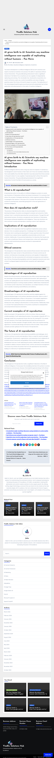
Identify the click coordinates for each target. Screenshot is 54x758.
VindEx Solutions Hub (26, 32)
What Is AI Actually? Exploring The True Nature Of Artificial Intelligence (25, 408)
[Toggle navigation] (4, 30)
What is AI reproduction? (13, 139)
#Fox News (10, 69)
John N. (10, 67)
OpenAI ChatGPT (8, 604)
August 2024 (7, 640)
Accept (27, 382)
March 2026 (7, 615)
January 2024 (8, 662)
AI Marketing (7, 575)
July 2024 (6, 644)
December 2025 (8, 626)
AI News (7, 49)
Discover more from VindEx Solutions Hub (19, 156)
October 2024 (7, 633)
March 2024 (7, 655)
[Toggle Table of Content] (46, 132)
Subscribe (39, 428)
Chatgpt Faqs (7, 590)
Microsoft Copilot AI (9, 601)
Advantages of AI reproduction (14, 146)
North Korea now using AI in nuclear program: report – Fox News (25, 439)
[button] (43, 372)
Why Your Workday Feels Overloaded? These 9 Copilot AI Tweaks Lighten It (14, 697)
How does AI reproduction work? (15, 140)
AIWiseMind (7, 586)
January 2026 (8, 622)
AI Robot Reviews (8, 582)
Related (11, 154)
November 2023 (8, 669)
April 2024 (7, 651)
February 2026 (8, 618)
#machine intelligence (19, 69)
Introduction (9, 137)
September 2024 (8, 636)
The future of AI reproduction (15, 151)
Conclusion (10, 153)
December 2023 (8, 666)
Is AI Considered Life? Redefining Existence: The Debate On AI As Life (10, 408)
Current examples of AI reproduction (16, 149)
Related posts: (12, 158)
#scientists (34, 69)
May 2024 (6, 647)
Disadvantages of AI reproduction (15, 147)
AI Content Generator (9, 572)
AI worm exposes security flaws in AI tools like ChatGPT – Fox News (26, 443)
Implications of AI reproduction (14, 142)
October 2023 (7, 673)
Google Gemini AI (8, 593)
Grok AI (6, 597)
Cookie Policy (26, 385)
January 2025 (7, 629)
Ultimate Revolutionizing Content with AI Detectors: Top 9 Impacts (38, 697)
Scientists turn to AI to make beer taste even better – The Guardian (27, 441)
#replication (28, 69)
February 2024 (8, 658)
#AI (6, 69)
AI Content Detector (9, 568)
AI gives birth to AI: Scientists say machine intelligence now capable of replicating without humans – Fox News (25, 134)
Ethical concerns (10, 144)
